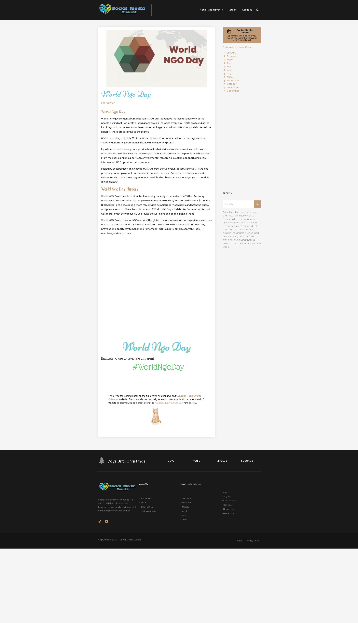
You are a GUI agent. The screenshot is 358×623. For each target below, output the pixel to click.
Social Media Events (211, 9)
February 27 (108, 102)
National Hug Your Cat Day (169, 402)
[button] (257, 10)
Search (232, 9)
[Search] (257, 204)
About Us (247, 9)
